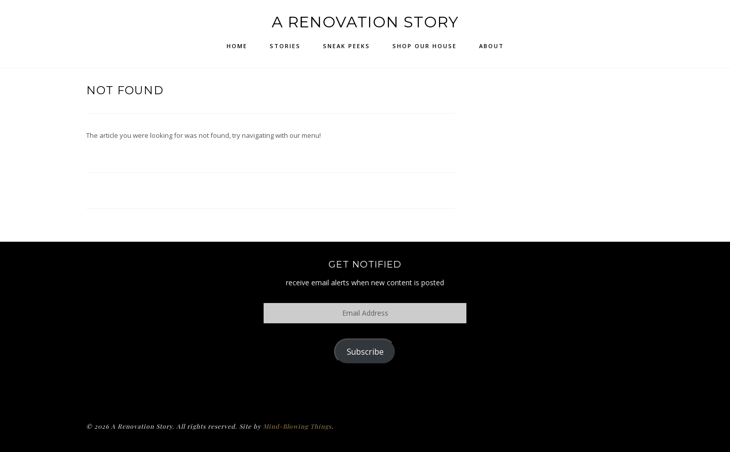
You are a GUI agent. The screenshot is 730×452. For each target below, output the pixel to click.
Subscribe (365, 351)
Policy (365, 390)
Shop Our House (424, 46)
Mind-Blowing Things (297, 426)
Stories (285, 46)
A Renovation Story (365, 22)
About (491, 46)
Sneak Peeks (346, 46)
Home (237, 46)
